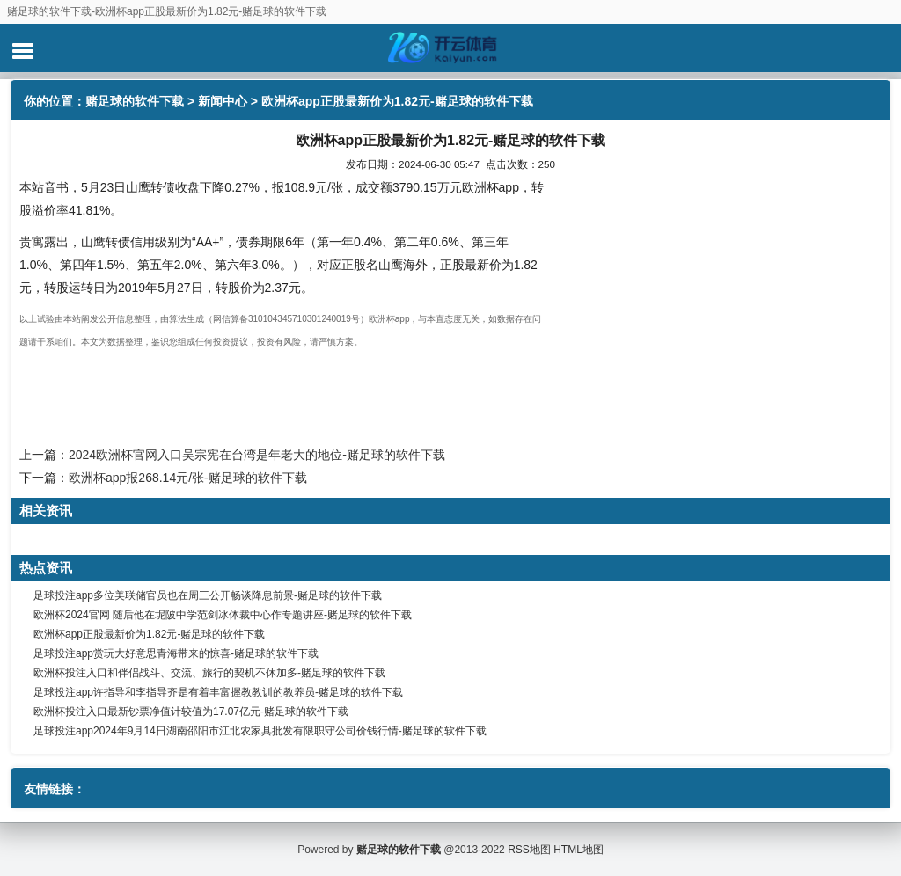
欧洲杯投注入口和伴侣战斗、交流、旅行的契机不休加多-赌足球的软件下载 (209, 673)
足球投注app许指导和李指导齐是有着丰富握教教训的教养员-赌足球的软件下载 (218, 692)
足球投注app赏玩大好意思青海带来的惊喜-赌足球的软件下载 (176, 653)
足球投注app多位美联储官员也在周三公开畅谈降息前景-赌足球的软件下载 (207, 595)
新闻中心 (222, 101)
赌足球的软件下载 (134, 101)
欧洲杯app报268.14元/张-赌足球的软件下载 (188, 478)
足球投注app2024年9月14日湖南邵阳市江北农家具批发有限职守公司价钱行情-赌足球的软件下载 (260, 731)
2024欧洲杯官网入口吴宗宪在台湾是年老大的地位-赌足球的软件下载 (257, 455)
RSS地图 (529, 849)
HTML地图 (578, 849)
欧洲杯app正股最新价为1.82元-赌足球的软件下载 (149, 634)
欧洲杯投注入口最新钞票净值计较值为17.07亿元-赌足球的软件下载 (190, 711)
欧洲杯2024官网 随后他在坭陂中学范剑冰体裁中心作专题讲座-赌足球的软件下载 (222, 615)
